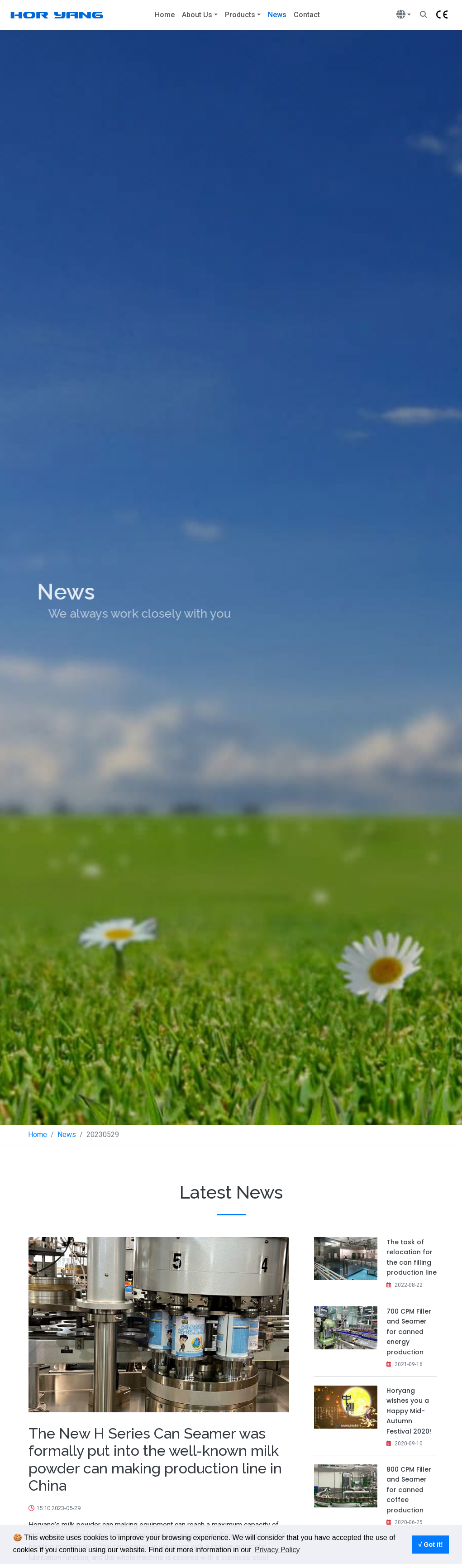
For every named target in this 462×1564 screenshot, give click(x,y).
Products (240, 14)
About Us (197, 14)
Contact (307, 14)
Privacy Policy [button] (277, 1550)
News (279, 14)
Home (165, 14)
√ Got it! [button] (430, 1544)
